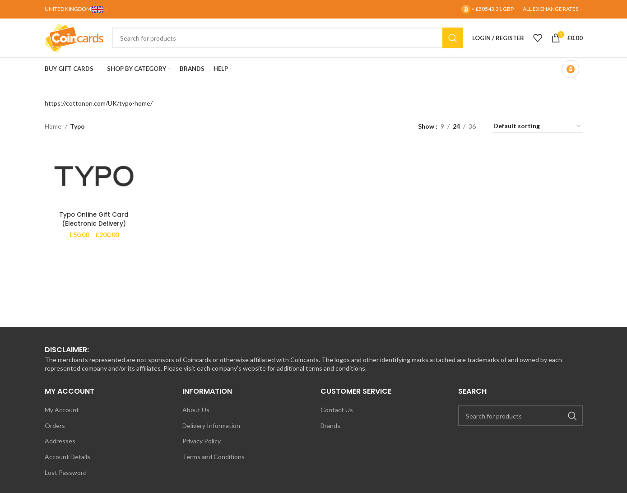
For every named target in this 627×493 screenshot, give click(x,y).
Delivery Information (211, 434)
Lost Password (66, 480)
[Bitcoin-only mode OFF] (570, 78)
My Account (62, 418)
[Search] (294, 42)
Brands (330, 434)
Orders (55, 434)
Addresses (60, 449)
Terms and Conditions (213, 465)
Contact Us (336, 418)
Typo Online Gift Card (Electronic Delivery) (93, 228)
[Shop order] (537, 134)
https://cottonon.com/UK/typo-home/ (99, 112)
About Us (195, 418)
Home (54, 135)
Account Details (67, 465)
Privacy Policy (201, 449)
